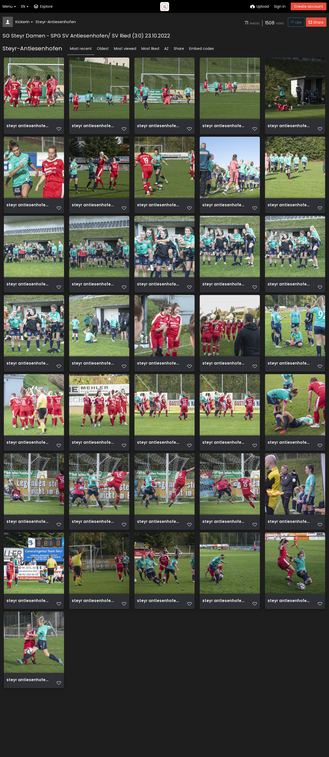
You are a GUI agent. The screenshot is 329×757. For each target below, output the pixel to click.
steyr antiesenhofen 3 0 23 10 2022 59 (94, 467)
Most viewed (125, 48)
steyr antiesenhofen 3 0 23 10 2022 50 (28, 636)
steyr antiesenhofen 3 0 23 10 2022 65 (28, 382)
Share (179, 48)
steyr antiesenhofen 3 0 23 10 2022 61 (290, 382)
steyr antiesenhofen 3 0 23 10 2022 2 (159, 212)
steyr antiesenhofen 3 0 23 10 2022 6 (224, 127)
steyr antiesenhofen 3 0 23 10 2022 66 (290, 297)
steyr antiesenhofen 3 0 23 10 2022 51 (290, 551)
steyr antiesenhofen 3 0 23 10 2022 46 (290, 636)
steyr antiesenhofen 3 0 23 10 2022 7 (159, 127)
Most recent (81, 48)
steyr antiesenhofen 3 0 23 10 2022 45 (28, 721)
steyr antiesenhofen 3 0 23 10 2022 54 (94, 551)
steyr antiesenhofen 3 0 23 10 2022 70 (28, 297)
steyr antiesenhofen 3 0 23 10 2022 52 (224, 551)
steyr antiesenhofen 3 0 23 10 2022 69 (94, 297)
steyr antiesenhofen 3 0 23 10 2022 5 (28, 212)
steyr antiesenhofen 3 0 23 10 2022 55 (28, 551)
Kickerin (24, 21)
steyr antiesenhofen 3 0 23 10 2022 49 (94, 636)
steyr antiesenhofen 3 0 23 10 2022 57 (224, 467)
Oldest (103, 48)
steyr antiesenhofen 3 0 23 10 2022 (290, 212)
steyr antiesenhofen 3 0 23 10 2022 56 (290, 467)
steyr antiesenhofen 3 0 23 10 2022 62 (224, 382)
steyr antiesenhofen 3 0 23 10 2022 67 (224, 297)
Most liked (150, 48)
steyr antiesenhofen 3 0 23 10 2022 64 (94, 382)
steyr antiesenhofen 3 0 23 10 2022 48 (159, 636)
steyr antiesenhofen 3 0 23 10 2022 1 (224, 212)
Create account (308, 6)
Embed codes (201, 48)
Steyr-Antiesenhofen (55, 21)
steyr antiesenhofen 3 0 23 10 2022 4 (94, 212)
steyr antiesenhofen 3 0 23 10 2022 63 (159, 382)
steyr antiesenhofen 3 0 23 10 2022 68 (159, 297)
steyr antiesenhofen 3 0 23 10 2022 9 (28, 127)
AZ (166, 48)
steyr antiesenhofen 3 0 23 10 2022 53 (159, 551)
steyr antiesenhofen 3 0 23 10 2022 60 (28, 467)
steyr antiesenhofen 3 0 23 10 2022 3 (290, 127)
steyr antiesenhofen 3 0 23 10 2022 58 (159, 467)
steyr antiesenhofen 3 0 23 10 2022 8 (94, 127)
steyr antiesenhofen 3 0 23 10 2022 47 (224, 636)
